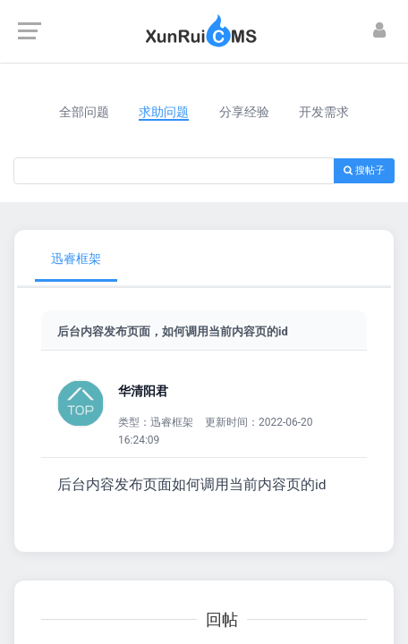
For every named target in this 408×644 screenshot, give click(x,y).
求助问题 (164, 112)
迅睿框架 (76, 258)
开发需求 (324, 112)
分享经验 (244, 112)
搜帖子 (364, 170)
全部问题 (84, 112)
